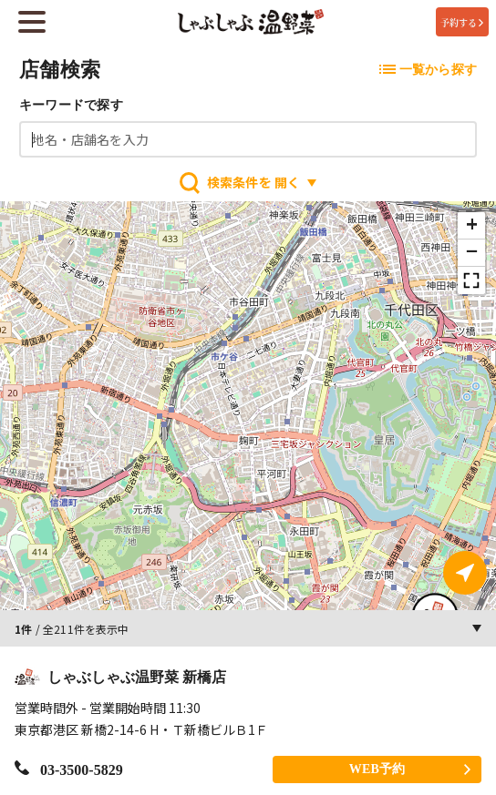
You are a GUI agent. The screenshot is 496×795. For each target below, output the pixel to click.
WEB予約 (409, 768)
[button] (471, 226)
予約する (461, 22)
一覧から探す (428, 69)
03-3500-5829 (69, 768)
